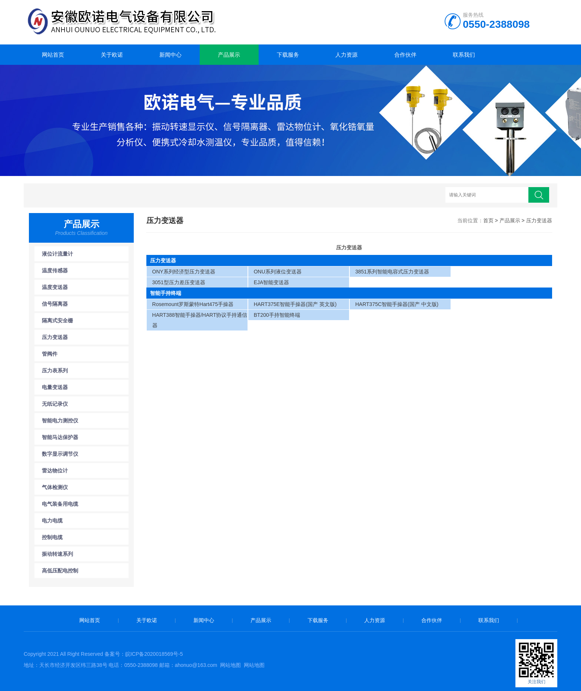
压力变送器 (55, 337)
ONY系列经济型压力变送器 (183, 272)
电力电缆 (52, 521)
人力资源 (346, 55)
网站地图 (230, 665)
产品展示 (229, 55)
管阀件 (49, 354)
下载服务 (288, 55)
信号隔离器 (55, 304)
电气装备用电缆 (60, 504)
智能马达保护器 (60, 437)
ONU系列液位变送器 (278, 272)
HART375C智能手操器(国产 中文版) (397, 304)
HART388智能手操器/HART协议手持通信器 (200, 320)
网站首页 (53, 55)
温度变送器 (55, 287)
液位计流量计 (57, 254)
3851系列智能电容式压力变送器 (392, 272)
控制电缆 (52, 537)
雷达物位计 (55, 471)
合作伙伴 (405, 55)
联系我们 (464, 55)
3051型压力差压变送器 (178, 282)
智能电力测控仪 (60, 420)
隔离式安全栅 (57, 320)
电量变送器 (55, 387)
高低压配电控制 (60, 571)
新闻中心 (170, 55)
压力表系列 (55, 370)
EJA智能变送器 (271, 282)
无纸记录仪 (55, 404)
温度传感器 (55, 270)
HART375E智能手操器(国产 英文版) (295, 304)
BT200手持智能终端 (277, 315)
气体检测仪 (55, 487)
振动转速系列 (57, 554)
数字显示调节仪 (60, 454)
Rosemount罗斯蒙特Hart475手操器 (192, 304)
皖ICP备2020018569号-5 (154, 654)
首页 (488, 220)
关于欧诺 (112, 55)
